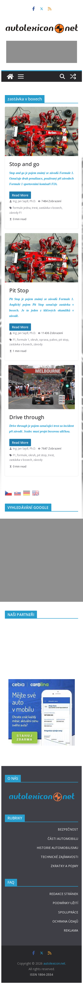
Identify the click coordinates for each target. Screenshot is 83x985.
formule (22, 455)
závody (37, 344)
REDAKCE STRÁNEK (63, 894)
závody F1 (15, 213)
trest (35, 208)
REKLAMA (71, 930)
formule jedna (22, 208)
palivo (53, 340)
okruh (34, 340)
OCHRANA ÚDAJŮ (65, 921)
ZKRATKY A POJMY (64, 866)
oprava (43, 340)
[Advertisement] (41, 52)
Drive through (26, 417)
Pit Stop (19, 290)
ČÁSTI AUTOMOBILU (63, 838)
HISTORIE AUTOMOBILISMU (57, 848)
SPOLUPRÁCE (68, 912)
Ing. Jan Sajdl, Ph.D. (24, 201)
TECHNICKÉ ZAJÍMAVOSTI (59, 857)
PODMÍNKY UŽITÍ (65, 903)
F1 (14, 340)
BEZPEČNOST (68, 829)
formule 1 (23, 340)
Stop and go (24, 164)
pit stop (63, 340)
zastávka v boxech (50, 208)
